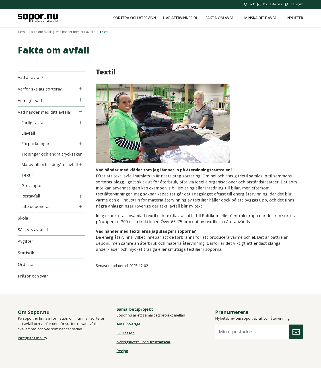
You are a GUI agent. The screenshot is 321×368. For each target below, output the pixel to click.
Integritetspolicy (32, 337)
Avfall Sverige (128, 324)
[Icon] (81, 88)
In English (294, 4)
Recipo (122, 351)
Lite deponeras (35, 206)
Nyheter (295, 17)
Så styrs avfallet (33, 229)
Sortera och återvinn (134, 17)
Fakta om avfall (221, 17)
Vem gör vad (30, 100)
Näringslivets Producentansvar (144, 342)
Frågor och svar (33, 276)
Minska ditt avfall (262, 17)
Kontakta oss (269, 4)
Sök (249, 4)
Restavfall (30, 196)
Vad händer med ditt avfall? (75, 32)
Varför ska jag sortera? (40, 89)
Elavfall (28, 133)
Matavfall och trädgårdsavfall (49, 164)
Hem (21, 32)
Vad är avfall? (30, 77)
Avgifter (25, 241)
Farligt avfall (33, 122)
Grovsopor (31, 185)
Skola (23, 218)
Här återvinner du (180, 17)
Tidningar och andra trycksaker (51, 154)
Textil (27, 175)
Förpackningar (35, 143)
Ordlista (25, 264)
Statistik (26, 252)
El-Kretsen (126, 333)
